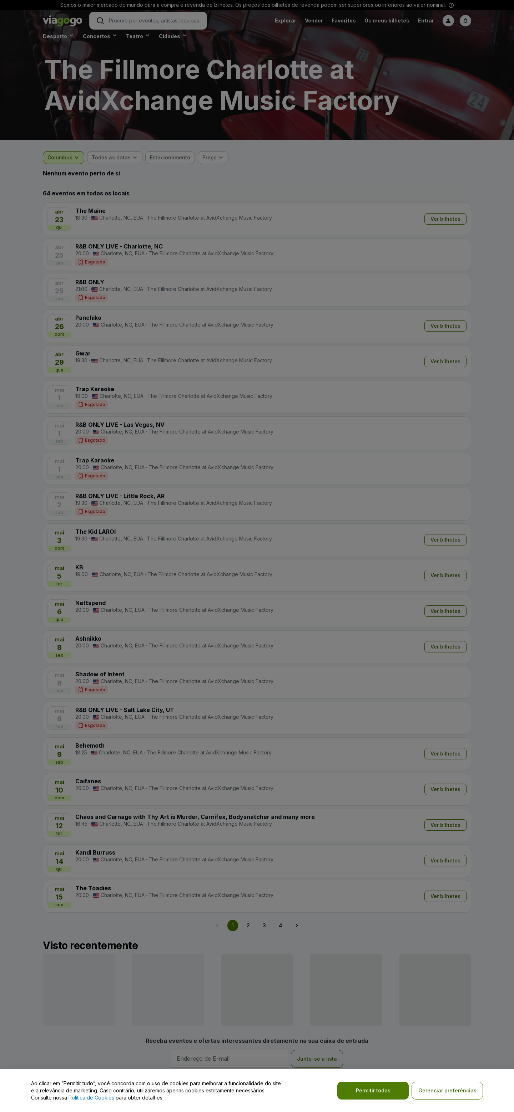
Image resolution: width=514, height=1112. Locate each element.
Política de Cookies (91, 1098)
